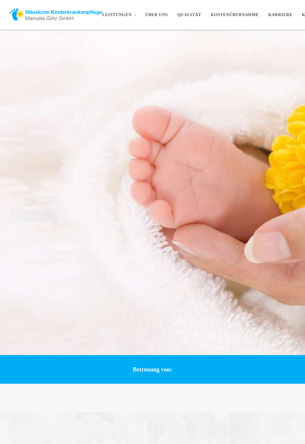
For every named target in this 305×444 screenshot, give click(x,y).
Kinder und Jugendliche (162, 358)
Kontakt (234, 326)
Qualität (189, 15)
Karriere (280, 15)
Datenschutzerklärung (246, 350)
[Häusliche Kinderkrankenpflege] (56, 14)
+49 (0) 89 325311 (42, 376)
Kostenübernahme (235, 15)
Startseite (132, 326)
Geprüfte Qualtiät (139, 389)
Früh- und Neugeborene (162, 350)
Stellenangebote (241, 334)
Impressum (237, 342)
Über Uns (156, 15)
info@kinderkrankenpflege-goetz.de (42, 363)
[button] (78, 124)
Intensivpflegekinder (159, 342)
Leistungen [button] (119, 15)
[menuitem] (121, 15)
